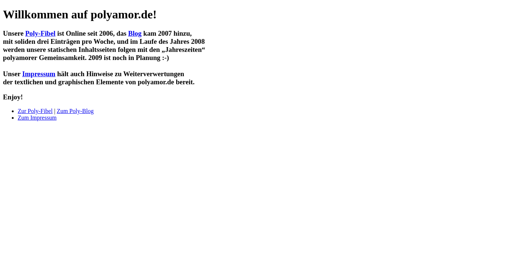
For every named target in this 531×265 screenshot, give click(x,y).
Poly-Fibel (40, 33)
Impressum (38, 74)
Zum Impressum (37, 117)
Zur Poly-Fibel (35, 111)
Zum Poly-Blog (75, 111)
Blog (134, 33)
